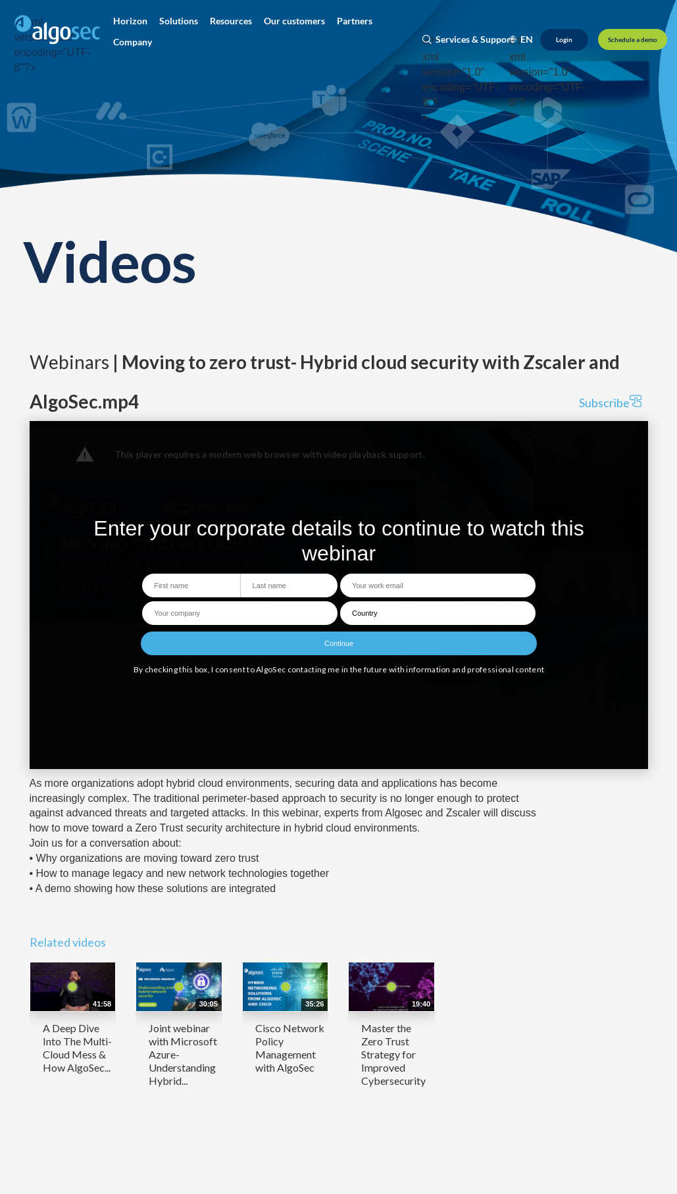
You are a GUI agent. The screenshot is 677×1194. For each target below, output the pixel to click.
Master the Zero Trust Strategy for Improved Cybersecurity (393, 1054)
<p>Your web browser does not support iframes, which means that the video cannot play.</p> (339, 595)
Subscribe (610, 402)
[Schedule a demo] (632, 39)
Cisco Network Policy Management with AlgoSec (289, 1048)
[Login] (564, 39)
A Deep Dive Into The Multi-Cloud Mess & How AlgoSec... (77, 1048)
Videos (110, 261)
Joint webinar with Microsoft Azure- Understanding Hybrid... (183, 1054)
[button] (130, 21)
